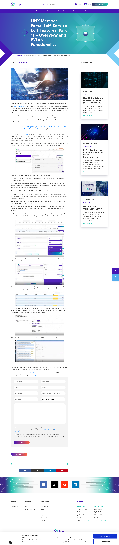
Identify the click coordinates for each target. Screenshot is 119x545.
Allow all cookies (105, 523)
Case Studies (44, 512)
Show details (87, 541)
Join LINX (13, 509)
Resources (76, 11)
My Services (24, 134)
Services (49, 11)
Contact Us (88, 11)
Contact (80, 502)
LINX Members (46, 430)
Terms (12, 515)
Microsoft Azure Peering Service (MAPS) (26, 129)
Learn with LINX (45, 506)
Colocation (27, 512)
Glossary (43, 509)
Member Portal (100, 4)
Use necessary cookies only (105, 534)
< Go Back (19, 454)
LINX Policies (14, 512)
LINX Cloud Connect (30, 515)
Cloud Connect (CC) (60, 127)
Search (78, 4)
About (29, 11)
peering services (36, 375)
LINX (84, 94)
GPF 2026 (52, 4)
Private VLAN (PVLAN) (28, 127)
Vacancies (13, 518)
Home (12, 55)
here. (27, 531)
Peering (27, 506)
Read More (86, 115)
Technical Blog (19, 55)
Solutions (39, 11)
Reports (43, 515)
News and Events (63, 11)
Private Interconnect (30, 509)
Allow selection (105, 529)
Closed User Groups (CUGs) (44, 127)
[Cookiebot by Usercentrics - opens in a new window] (10, 542)
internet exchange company (34, 373)
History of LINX (15, 506)
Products (28, 502)
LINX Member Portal (20, 106)
